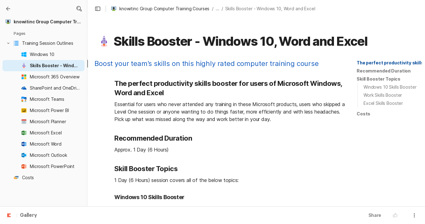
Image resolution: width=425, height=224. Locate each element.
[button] (79, 8)
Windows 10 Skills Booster (390, 87)
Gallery (28, 215)
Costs (363, 113)
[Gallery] (8, 8)
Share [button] (374, 215)
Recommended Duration (384, 70)
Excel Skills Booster (383, 103)
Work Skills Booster (382, 95)
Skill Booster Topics (378, 79)
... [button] (217, 8)
